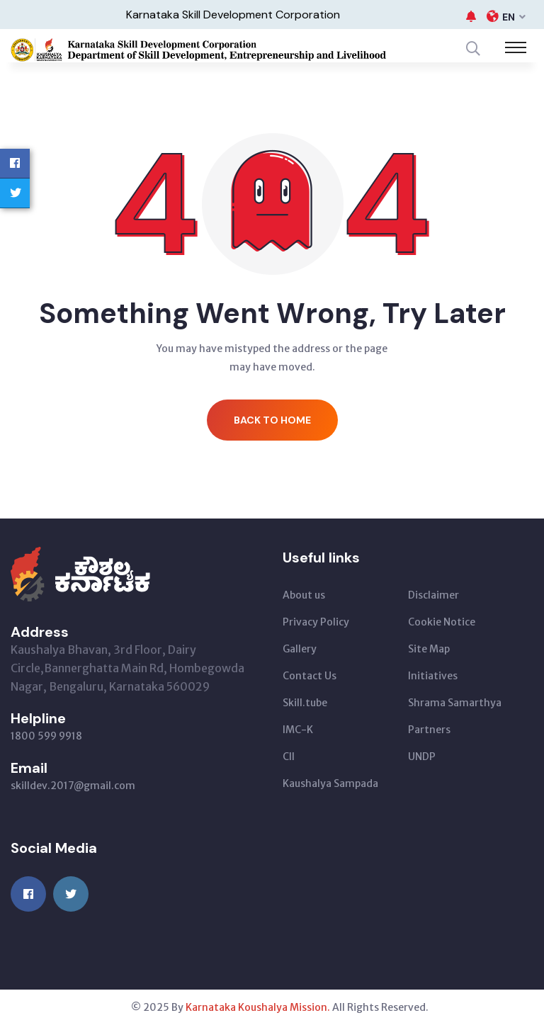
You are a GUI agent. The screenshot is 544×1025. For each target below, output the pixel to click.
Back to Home (272, 420)
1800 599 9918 (46, 736)
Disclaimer (433, 595)
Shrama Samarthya (455, 702)
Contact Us (309, 675)
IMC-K (298, 729)
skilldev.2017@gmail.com (73, 785)
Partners (429, 729)
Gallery (300, 648)
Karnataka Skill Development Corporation (233, 14)
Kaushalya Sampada (330, 783)
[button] (471, 16)
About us (304, 595)
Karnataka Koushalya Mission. (258, 1007)
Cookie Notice (441, 622)
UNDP (422, 756)
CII (289, 756)
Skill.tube (305, 702)
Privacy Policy (316, 622)
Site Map (429, 648)
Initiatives (433, 675)
